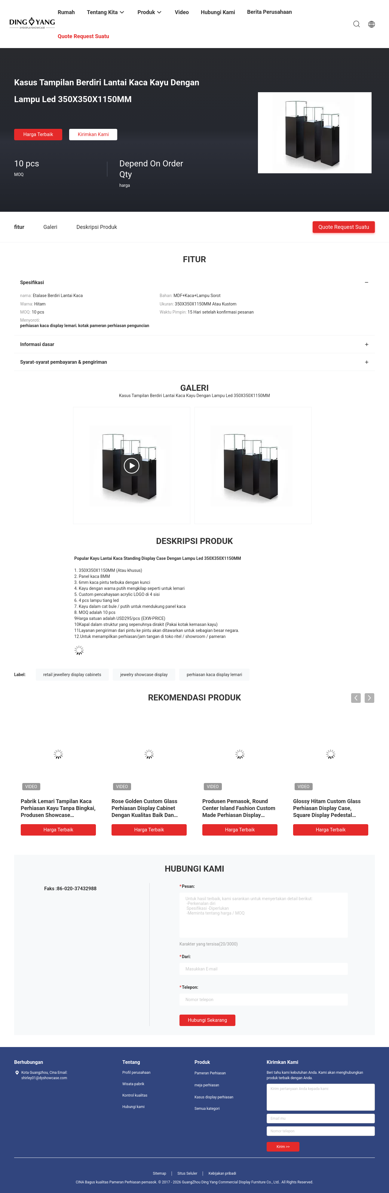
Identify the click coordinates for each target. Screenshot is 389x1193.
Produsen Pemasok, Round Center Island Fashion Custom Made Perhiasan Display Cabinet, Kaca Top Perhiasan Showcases (238, 815)
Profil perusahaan (136, 1072)
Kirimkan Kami (93, 134)
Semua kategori (207, 1108)
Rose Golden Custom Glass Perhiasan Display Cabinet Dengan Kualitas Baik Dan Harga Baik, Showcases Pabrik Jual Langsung (148, 815)
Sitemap (159, 1173)
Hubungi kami (133, 1107)
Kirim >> (283, 1147)
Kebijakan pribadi (222, 1173)
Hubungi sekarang (207, 1020)
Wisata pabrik (133, 1084)
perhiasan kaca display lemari (214, 674)
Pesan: (188, 886)
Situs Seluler (187, 1173)
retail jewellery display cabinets (72, 674)
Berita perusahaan (269, 12)
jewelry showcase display (144, 674)
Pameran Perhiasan (210, 1073)
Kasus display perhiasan (213, 1097)
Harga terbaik (38, 134)
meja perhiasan (206, 1085)
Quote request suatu (343, 226)
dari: (186, 956)
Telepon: (190, 987)
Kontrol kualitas (134, 1095)
